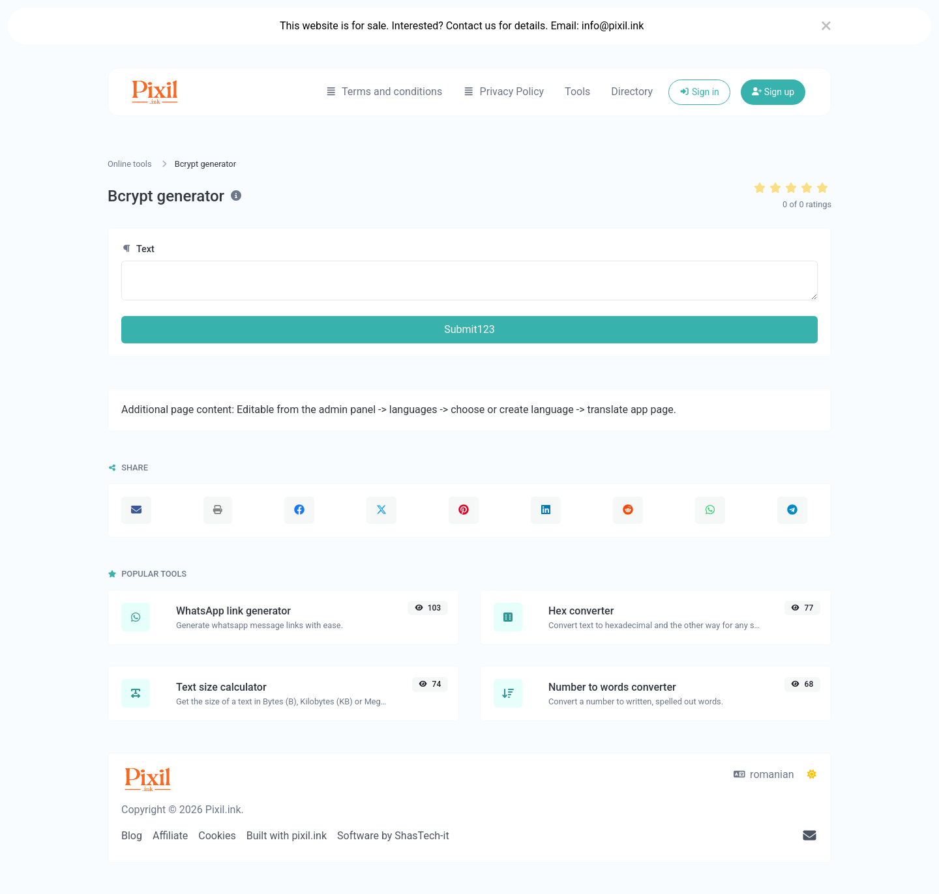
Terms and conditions (383, 91)
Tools (577, 91)
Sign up (773, 92)
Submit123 (469, 329)
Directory (632, 91)
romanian (764, 774)
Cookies (216, 835)
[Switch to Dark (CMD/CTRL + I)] (811, 774)
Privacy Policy (503, 91)
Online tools (130, 164)
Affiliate (170, 835)
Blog (131, 835)
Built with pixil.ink (286, 835)
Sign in (699, 92)
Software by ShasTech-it (393, 835)
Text (138, 249)
